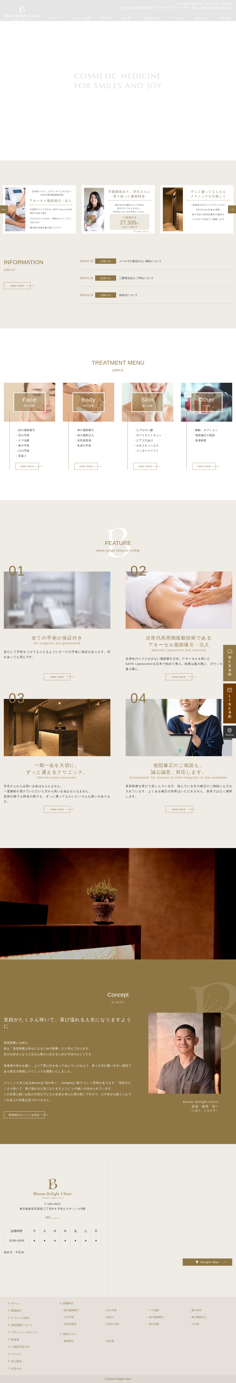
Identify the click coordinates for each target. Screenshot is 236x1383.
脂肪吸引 (69, 1341)
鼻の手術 (196, 1310)
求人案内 (226, 16)
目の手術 (111, 1310)
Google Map (207, 1262)
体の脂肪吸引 (156, 1317)
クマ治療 (154, 1310)
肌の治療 (154, 1324)
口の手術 (69, 1317)
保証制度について (21, 1325)
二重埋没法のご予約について (136, 278)
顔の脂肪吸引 (71, 1310)
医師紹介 (16, 1310)
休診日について (128, 295)
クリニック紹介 (20, 1317)
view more (17, 285)
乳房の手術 (113, 1324)
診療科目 (118, 16)
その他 (195, 1324)
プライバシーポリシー (24, 1332)
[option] (39, 209)
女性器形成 (70, 1324)
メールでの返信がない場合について (140, 261)
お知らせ (16, 1368)
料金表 (136, 16)
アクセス (183, 16)
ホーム (71, 16)
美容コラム (205, 16)
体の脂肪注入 (198, 1317)
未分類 (110, 1341)
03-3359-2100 (52, 1217)
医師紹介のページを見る (24, 1114)
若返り (110, 1317)
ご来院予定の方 (159, 16)
